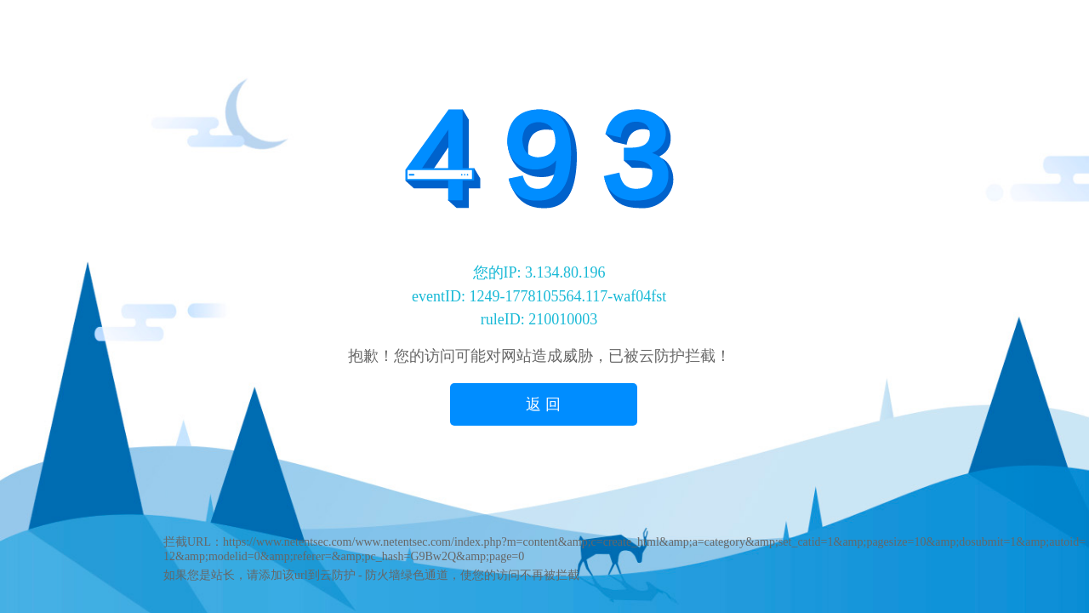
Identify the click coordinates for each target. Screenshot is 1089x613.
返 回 (543, 404)
